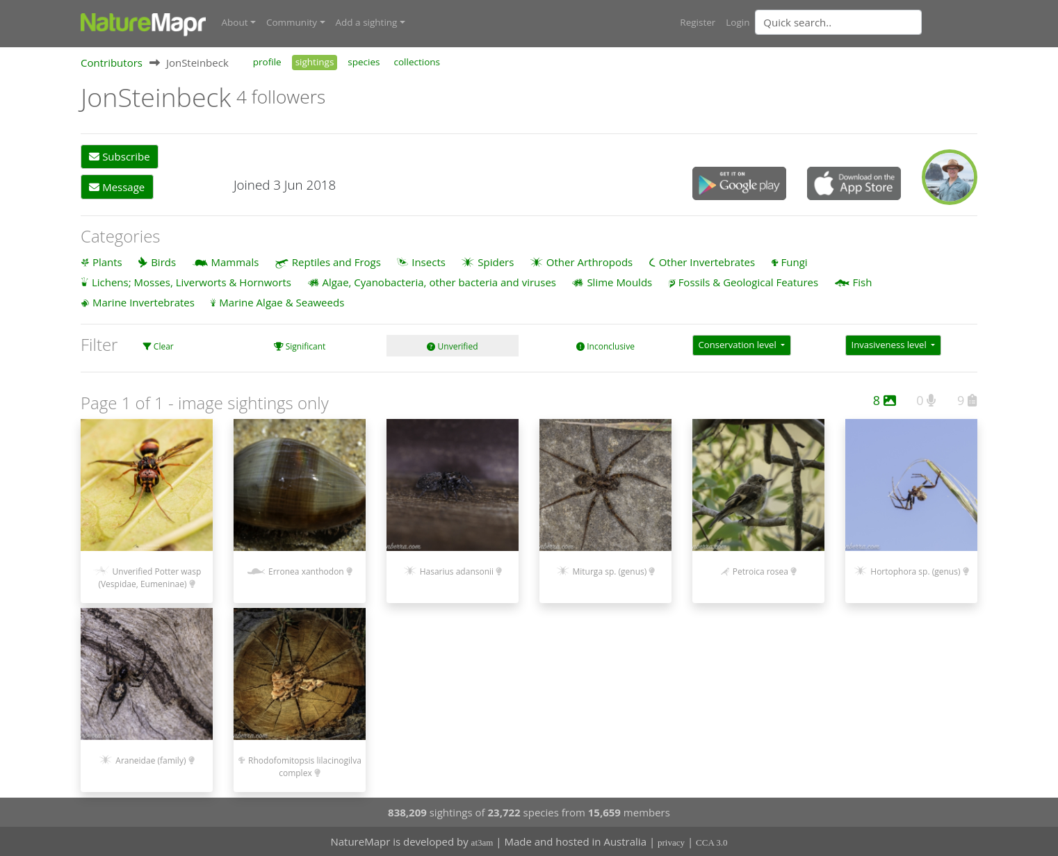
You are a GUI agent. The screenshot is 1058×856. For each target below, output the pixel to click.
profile (267, 61)
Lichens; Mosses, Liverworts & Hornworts (191, 281)
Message (117, 186)
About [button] (235, 22)
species (364, 61)
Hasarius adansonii (457, 571)
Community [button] (291, 22)
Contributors (112, 62)
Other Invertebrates (707, 261)
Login (737, 22)
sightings (314, 61)
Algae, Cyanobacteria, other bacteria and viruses (439, 281)
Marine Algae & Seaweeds (281, 301)
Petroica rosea (760, 571)
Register (697, 22)
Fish (862, 281)
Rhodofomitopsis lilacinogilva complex (304, 767)
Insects (429, 261)
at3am (482, 842)
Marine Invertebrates (143, 301)
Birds (163, 261)
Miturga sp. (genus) (610, 571)
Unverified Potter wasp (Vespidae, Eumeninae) (149, 577)
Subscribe (119, 156)
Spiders (496, 261)
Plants (107, 261)
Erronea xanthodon (306, 571)
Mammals (235, 261)
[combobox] (866, 22)
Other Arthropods (589, 261)
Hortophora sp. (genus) (915, 571)
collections (417, 61)
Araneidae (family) (150, 760)
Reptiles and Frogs (336, 261)
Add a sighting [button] (367, 22)
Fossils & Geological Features (748, 281)
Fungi (794, 261)
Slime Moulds (619, 281)
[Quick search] (838, 22)
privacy (671, 842)
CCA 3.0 (712, 842)
